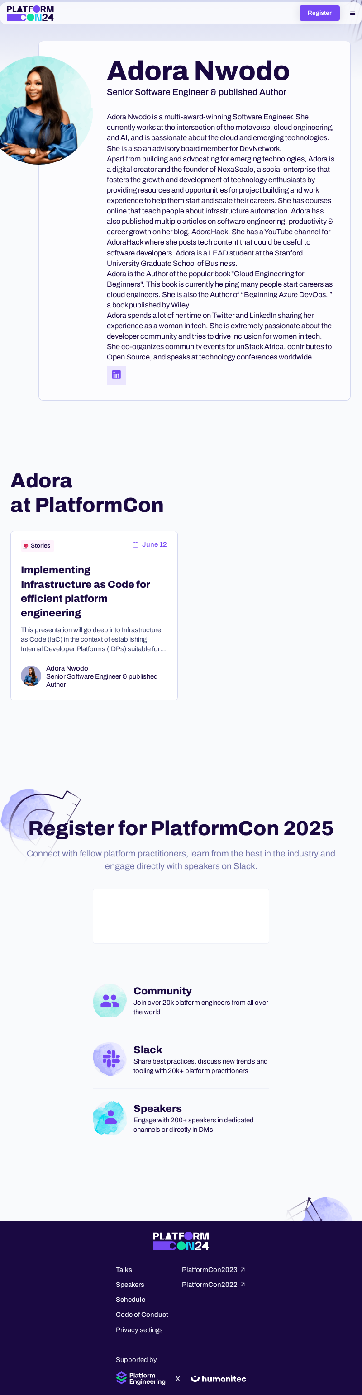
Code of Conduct (142, 1314)
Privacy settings (139, 1330)
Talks (124, 1269)
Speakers (130, 1284)
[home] (30, 13)
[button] (353, 13)
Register (320, 12)
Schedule (130, 1299)
